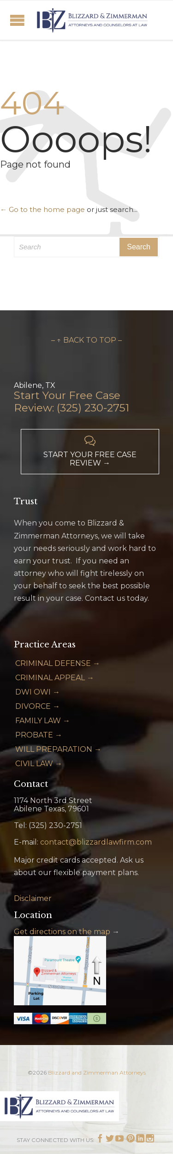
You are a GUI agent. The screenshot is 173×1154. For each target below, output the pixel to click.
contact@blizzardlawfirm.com (96, 842)
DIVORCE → (37, 706)
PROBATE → (38, 735)
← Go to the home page (42, 209)
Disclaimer (33, 898)
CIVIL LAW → (38, 763)
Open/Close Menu (17, 20)
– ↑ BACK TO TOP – (86, 340)
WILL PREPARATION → (58, 749)
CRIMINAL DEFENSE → (57, 663)
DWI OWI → (37, 692)
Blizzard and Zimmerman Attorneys (97, 1072)
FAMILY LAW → (42, 720)
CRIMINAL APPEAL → (54, 677)
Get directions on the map (62, 931)
